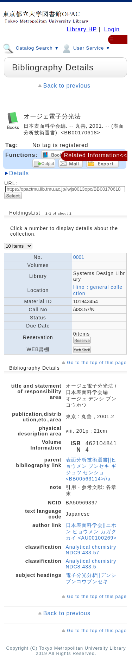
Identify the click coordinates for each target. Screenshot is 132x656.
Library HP (81, 29)
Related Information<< (95, 155)
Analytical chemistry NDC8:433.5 (91, 563)
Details (19, 173)
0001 (78, 257)
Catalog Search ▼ (31, 47)
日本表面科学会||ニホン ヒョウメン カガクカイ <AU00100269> (91, 531)
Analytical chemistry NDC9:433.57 (91, 549)
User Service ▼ (86, 47)
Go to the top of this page (97, 362)
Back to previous (66, 86)
